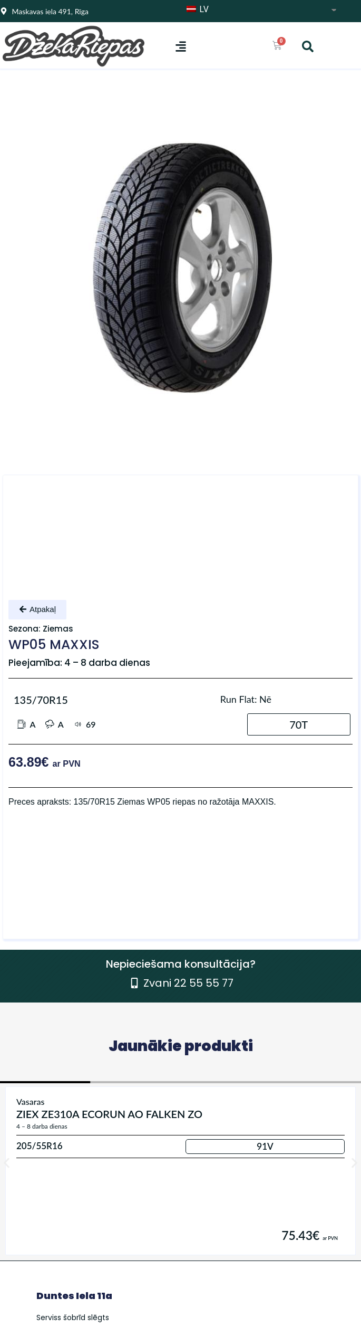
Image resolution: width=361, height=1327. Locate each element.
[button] (180, 46)
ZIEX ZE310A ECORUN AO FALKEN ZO (109, 1114)
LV (198, 9)
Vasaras (30, 1101)
